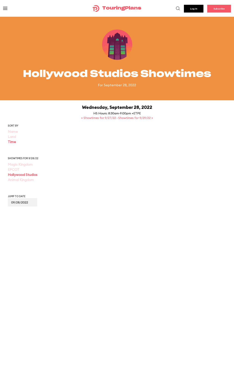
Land (12, 136)
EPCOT (13, 169)
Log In (193, 8)
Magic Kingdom (20, 164)
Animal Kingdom (21, 180)
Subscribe (219, 8)
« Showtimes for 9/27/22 (99, 118)
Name (13, 131)
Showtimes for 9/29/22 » (135, 118)
